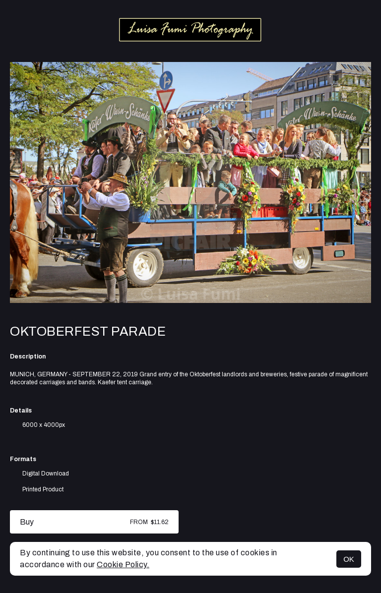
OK (348, 559)
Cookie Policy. (123, 564)
